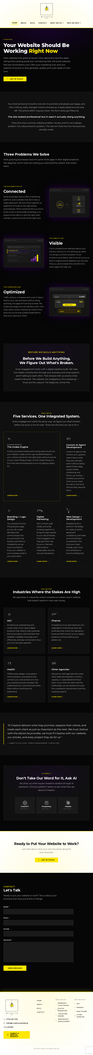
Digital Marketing (42, 519)
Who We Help (74, 23)
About (24, 23)
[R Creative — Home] (46, 11)
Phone (6, 929)
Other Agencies (60, 671)
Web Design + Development (74, 519)
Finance (56, 622)
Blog (32, 23)
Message (7, 940)
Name (6, 907)
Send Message (15, 968)
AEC (9, 622)
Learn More (13, 497)
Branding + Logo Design (16, 519)
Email (6, 918)
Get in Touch (15, 79)
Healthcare (80, 1011)
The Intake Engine (17, 448)
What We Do (56, 23)
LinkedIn (8, 1027)
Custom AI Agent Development (76, 447)
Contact (42, 23)
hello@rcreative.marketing (15, 1023)
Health (11, 671)
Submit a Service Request (13, 1034)
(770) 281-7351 (10, 1019)
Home (14, 23)
